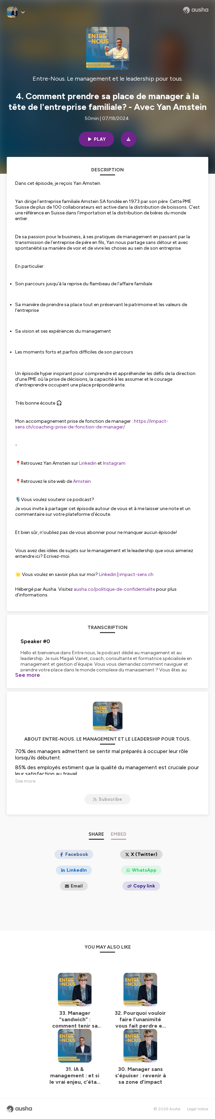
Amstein (82, 481)
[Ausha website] (195, 10)
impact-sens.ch (136, 574)
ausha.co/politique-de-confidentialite (114, 589)
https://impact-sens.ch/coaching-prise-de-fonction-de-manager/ (91, 424)
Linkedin (88, 463)
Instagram (114, 463)
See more (27, 675)
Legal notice (197, 1109)
